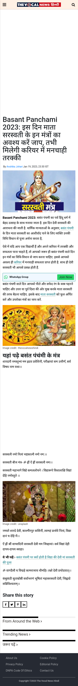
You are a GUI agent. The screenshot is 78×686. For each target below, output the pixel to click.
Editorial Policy (49, 664)
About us (11, 658)
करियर (18, 262)
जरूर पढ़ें (9, 644)
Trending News (15, 634)
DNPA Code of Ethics (19, 670)
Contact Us (47, 670)
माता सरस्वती (47, 294)
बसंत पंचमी (67, 228)
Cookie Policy (48, 658)
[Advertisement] (39, 69)
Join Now (65, 277)
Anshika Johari (14, 166)
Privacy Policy (14, 664)
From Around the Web (21, 621)
